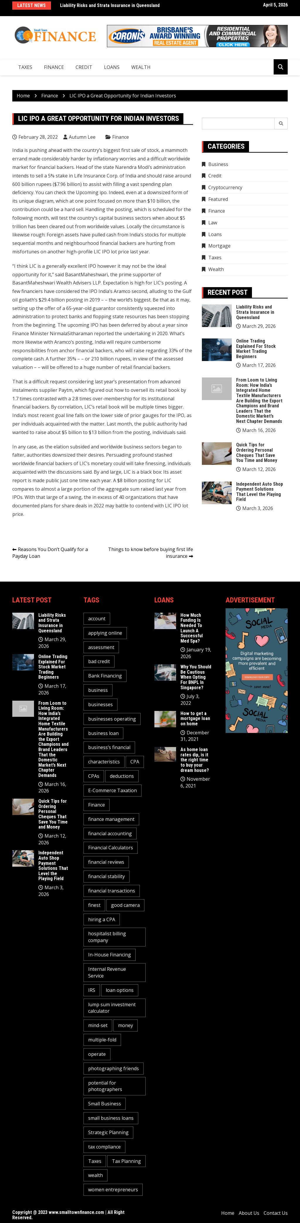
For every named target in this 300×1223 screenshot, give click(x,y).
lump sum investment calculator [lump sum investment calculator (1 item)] (112, 1007)
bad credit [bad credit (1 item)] (99, 661)
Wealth (141, 67)
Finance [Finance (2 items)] (96, 805)
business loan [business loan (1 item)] (103, 733)
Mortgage (219, 246)
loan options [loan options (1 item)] (120, 990)
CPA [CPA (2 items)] (134, 761)
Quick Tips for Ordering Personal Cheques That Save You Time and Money (256, 452)
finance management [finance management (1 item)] (111, 819)
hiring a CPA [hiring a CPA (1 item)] (101, 919)
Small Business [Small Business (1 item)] (104, 1103)
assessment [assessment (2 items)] (101, 647)
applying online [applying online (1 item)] (105, 633)
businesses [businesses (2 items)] (100, 704)
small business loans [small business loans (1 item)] (111, 1118)
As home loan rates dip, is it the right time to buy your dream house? (194, 760)
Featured (218, 199)
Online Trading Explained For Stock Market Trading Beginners (256, 348)
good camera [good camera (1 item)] (125, 905)
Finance (54, 67)
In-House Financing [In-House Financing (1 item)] (109, 954)
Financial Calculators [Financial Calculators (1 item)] (110, 847)
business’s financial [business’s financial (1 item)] (109, 747)
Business (218, 164)
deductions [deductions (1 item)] (122, 776)
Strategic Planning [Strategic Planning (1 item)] (108, 1132)
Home (227, 1213)
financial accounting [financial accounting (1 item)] (110, 833)
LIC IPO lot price (111, 251)
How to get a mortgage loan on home (195, 718)
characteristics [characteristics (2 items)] (104, 761)
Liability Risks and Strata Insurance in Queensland (110, 5)
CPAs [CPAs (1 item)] (93, 776)
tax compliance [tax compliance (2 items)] (104, 1147)
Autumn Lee (82, 137)
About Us (249, 1213)
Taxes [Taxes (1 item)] (94, 1161)
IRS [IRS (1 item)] (91, 990)
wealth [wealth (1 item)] (95, 1175)
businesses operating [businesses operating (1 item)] (112, 719)
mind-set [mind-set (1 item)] (98, 1025)
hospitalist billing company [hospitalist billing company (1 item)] (107, 936)
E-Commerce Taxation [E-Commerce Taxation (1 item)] (112, 790)
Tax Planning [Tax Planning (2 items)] (126, 1161)
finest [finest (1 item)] (94, 905)
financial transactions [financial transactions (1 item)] (111, 890)
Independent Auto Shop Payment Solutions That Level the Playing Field (259, 491)
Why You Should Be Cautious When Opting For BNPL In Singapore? (195, 677)
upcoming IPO (82, 325)
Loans (112, 67)
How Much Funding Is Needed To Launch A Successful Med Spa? (191, 628)
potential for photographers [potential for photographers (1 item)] (105, 1086)
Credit (84, 67)
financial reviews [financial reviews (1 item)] (106, 862)
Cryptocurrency (225, 187)
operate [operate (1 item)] (97, 1054)
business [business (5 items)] (98, 690)
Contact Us (276, 1213)
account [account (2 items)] (96, 618)
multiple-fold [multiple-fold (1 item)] (102, 1039)
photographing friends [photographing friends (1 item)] (113, 1068)
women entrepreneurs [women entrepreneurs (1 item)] (113, 1189)
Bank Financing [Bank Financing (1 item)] (105, 676)
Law (212, 222)
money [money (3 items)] (125, 1025)
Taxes (25, 67)
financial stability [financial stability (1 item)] (106, 876)
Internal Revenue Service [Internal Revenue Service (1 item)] (107, 972)
